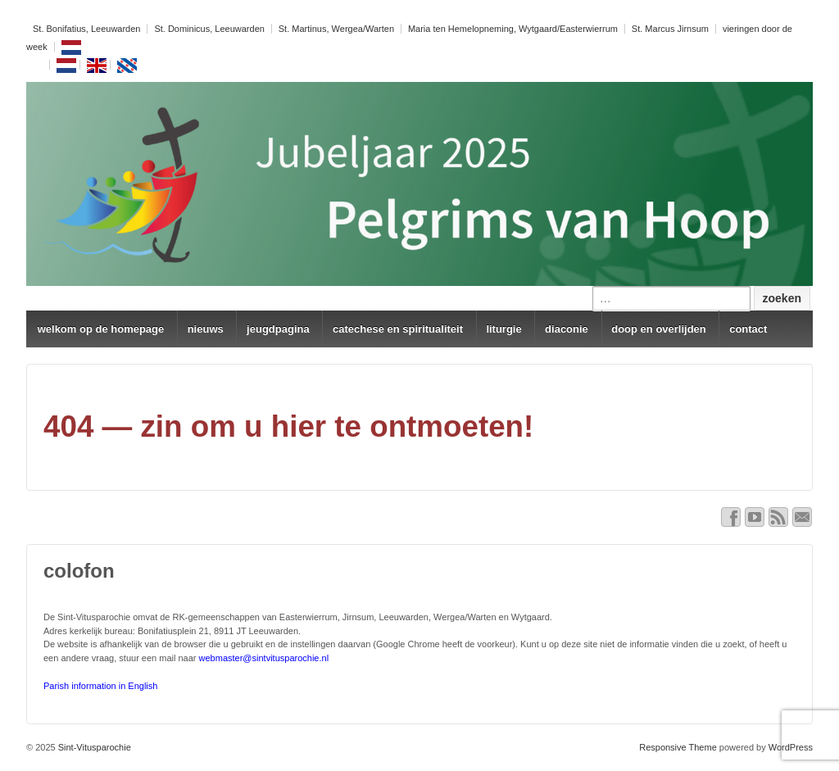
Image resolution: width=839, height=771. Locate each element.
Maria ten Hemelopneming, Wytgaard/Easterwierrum (513, 29)
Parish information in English (100, 686)
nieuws (206, 329)
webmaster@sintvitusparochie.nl (264, 658)
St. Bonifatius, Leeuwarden (86, 29)
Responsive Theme (678, 747)
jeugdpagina (278, 329)
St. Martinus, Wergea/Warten (336, 29)
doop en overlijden (658, 329)
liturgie (503, 329)
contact (748, 329)
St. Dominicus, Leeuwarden (209, 29)
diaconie (566, 329)
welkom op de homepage (101, 329)
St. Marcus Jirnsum (670, 29)
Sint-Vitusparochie (93, 747)
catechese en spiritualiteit (398, 329)
